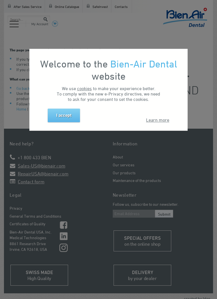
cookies (84, 88)
